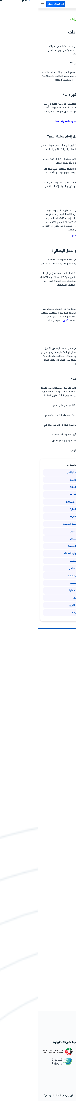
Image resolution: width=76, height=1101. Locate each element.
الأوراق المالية (38, 509)
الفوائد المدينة (38, 494)
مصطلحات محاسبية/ (64, 19)
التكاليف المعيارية (38, 546)
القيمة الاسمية (38, 480)
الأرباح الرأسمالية (38, 590)
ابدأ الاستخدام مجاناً (18, 4)
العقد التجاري (38, 531)
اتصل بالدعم (67, 1087)
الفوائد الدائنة (38, 487)
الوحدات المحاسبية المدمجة (38, 524)
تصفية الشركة (38, 516)
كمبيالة (38, 598)
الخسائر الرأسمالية (38, 575)
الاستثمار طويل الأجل (38, 472)
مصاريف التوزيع (38, 605)
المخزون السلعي (38, 568)
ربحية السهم (38, 583)
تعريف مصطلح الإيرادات (43, 19)
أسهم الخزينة (38, 561)
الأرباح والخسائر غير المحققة (38, 553)
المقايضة (38, 612)
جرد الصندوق (38, 539)
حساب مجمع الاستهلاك (38, 502)
